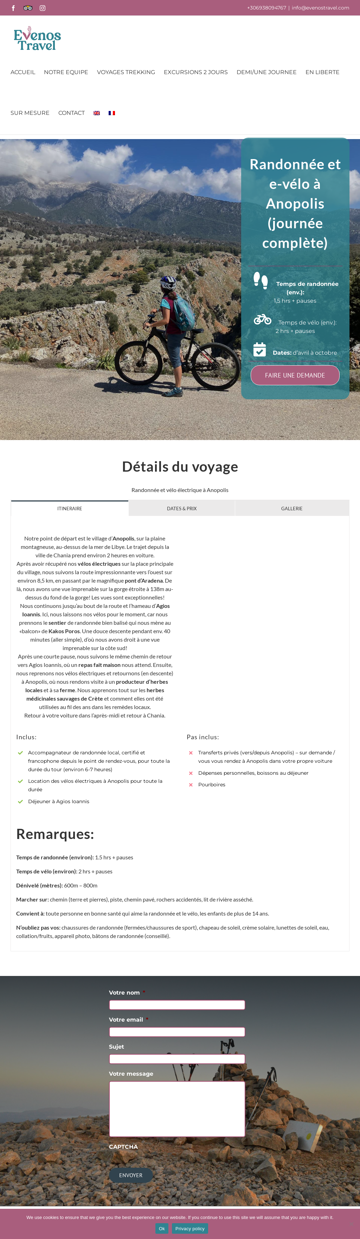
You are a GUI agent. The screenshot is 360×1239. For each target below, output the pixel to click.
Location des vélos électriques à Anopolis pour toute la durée (95, 785)
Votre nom (127, 992)
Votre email (128, 1019)
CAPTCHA (123, 1146)
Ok (162, 1228)
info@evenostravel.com (320, 8)
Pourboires (211, 784)
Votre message (131, 1073)
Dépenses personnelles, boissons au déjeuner (253, 773)
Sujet (116, 1046)
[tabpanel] (180, 733)
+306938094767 (266, 8)
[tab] (69, 508)
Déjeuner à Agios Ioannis (58, 801)
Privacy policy (190, 1228)
